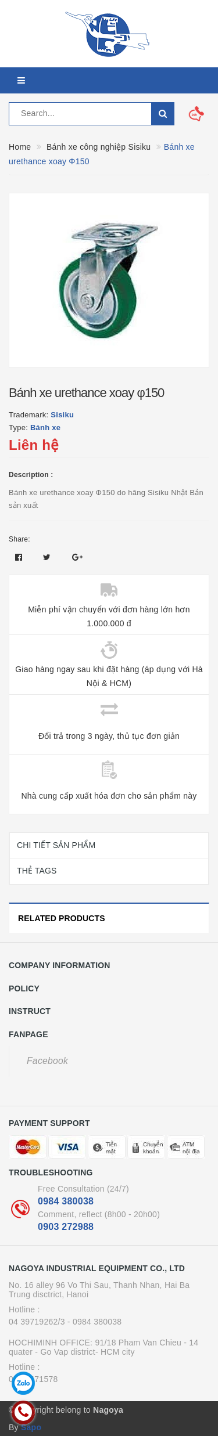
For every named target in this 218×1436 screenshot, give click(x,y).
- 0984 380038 (94, 1321)
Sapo (31, 1427)
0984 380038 (66, 1201)
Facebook (47, 1061)
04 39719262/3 (37, 1321)
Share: (19, 539)
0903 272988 (66, 1227)
